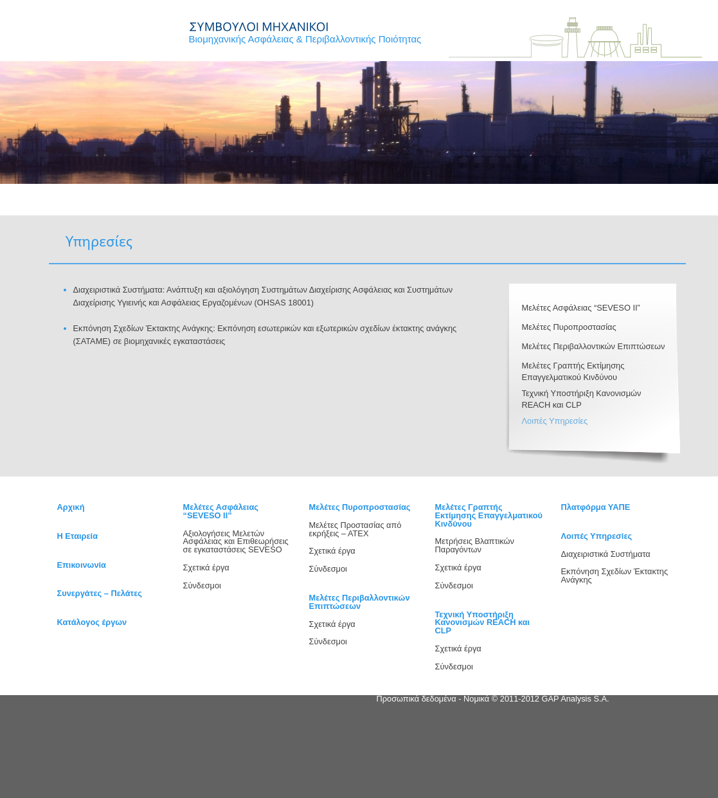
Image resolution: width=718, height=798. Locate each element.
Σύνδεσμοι (202, 585)
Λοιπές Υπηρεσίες (555, 421)
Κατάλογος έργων (92, 622)
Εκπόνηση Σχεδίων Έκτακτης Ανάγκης (615, 576)
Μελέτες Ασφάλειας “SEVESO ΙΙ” (581, 308)
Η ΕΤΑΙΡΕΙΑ (148, 207)
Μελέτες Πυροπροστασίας (569, 327)
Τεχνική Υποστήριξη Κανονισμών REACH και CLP (482, 623)
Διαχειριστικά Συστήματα (606, 554)
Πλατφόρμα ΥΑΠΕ (596, 507)
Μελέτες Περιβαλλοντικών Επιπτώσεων (593, 346)
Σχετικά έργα (206, 567)
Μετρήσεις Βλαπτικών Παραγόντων (474, 545)
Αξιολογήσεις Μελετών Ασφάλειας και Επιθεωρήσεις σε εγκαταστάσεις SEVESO (236, 542)
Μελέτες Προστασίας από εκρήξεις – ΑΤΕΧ (355, 529)
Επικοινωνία (81, 565)
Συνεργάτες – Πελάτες (99, 593)
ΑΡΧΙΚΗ (77, 207)
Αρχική (71, 507)
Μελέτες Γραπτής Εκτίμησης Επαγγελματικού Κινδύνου (489, 515)
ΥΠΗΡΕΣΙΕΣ (219, 207)
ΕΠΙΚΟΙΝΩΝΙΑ (361, 207)
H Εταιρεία (77, 536)
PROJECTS (291, 207)
